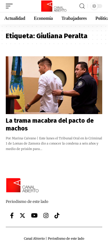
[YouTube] (34, 215)
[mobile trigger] (11, 6)
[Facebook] (12, 215)
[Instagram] (46, 215)
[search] (82, 6)
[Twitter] (22, 215)
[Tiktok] (57, 215)
